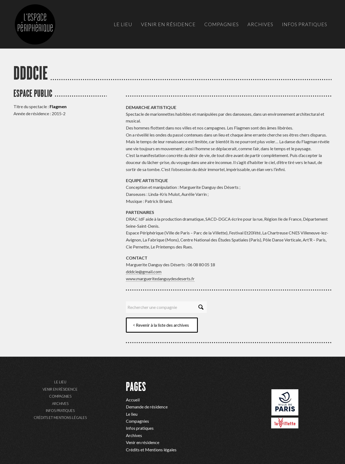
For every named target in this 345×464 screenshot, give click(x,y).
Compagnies (60, 396)
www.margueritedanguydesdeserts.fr (160, 278)
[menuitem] (123, 24)
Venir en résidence (60, 389)
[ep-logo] (40, 30)
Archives (60, 403)
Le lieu (60, 382)
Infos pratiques (60, 410)
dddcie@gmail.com (143, 271)
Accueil (133, 399)
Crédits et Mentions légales (60, 417)
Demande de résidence (147, 406)
